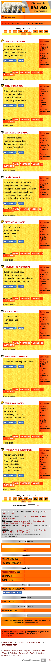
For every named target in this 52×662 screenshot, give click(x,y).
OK (43, 660)
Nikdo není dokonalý (17, 356)
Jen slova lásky (14, 403)
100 (12, 514)
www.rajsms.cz (18, 632)
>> (30, 34)
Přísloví (4, 653)
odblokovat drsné (27, 523)
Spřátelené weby (9, 645)
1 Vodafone (20, 530)
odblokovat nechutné (10, 523)
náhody (12, 518)
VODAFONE (25, 73)
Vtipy (19, 655)
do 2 (28, 530)
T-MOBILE (35, 73)
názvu (5, 518)
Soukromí (7, 642)
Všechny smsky (11, 572)
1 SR (22, 532)
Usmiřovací (8, 576)
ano (22, 526)
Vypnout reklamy (10, 611)
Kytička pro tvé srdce (18, 450)
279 (25, 32)
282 (40, 32)
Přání (44, 650)
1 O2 (10, 532)
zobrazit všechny (9, 536)
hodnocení (25, 516)
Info (49, 660)
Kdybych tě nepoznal (17, 267)
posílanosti (35, 516)
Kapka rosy (12, 311)
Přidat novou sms (10, 559)
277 (14, 32)
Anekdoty (6, 650)
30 (4, 514)
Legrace (27, 650)
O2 (42, 72)
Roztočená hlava (15, 41)
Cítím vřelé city (14, 86)
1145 (24, 34)
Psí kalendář (23, 653)
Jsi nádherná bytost (17, 133)
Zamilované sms (33, 23)
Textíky (32, 653)
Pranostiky (36, 650)
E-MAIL (16, 73)
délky (44, 516)
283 (46, 32)
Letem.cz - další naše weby (28, 642)
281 (35, 32)
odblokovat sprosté (38, 521)
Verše (13, 655)
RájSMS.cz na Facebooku (13, 589)
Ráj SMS (15, 24)
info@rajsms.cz (8, 635)
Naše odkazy (8, 602)
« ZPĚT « (5, 24)
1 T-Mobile (42, 530)
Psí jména (13, 653)
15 (45, 512)
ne (28, 526)
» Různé (43, 44)
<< (5, 32)
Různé (7, 580)
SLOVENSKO (9, 75)
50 (8, 514)
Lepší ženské (12, 177)
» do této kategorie (11, 563)
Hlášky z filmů (17, 650)
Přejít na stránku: (19, 506)
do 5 (33, 530)
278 (20, 32)
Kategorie (10, 18)
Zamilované (44, 42)
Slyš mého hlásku (15, 222)
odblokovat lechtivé (21, 521)
